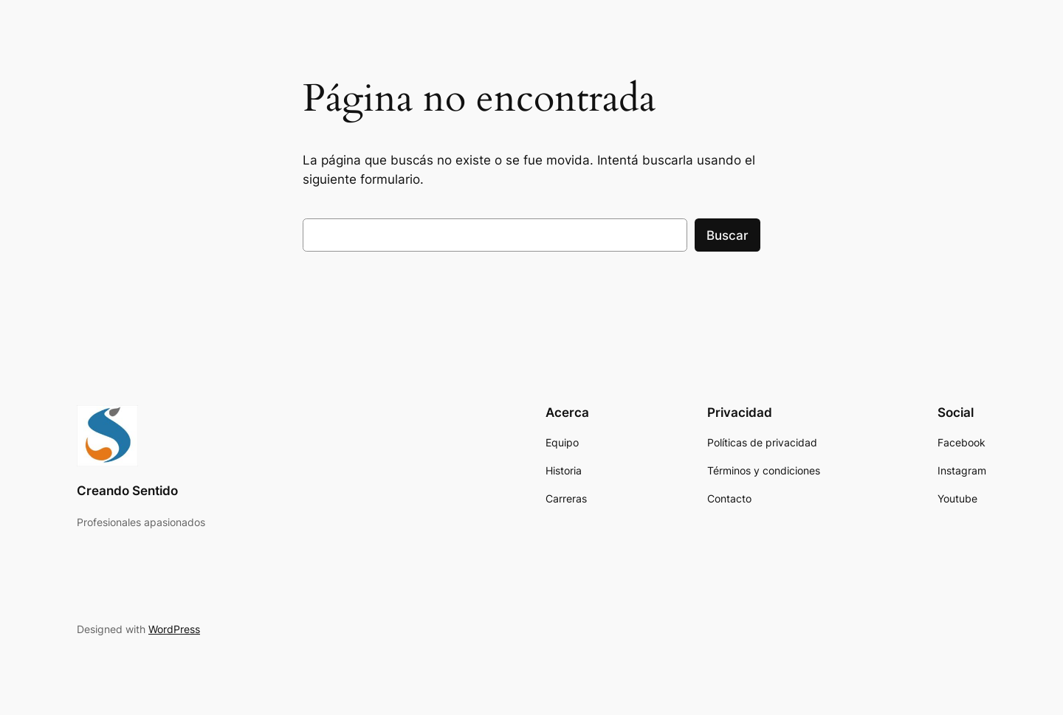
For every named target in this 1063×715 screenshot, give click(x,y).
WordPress (174, 629)
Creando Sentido (127, 490)
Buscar (727, 235)
